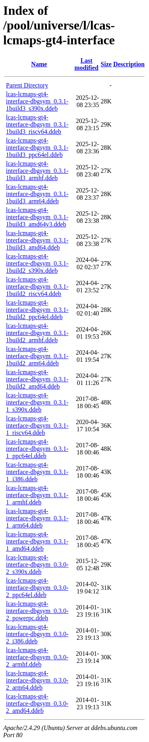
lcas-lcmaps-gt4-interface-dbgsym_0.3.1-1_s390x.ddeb (37, 402)
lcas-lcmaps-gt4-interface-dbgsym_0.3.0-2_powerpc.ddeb (37, 610)
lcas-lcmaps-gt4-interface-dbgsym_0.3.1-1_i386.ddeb (37, 471)
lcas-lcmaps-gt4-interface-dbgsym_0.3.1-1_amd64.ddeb (37, 541)
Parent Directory (27, 85)
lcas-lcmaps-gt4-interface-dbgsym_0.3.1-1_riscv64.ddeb (37, 425)
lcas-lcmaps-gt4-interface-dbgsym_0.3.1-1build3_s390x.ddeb (37, 101)
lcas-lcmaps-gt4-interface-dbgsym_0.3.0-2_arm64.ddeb (37, 680)
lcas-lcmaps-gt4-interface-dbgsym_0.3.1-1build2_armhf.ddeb (37, 332)
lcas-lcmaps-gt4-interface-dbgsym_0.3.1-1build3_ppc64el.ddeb (37, 147)
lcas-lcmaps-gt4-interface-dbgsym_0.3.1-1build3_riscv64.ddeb (37, 124)
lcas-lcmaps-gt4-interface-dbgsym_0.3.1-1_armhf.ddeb (37, 495)
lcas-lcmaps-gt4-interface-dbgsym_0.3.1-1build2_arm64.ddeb (37, 356)
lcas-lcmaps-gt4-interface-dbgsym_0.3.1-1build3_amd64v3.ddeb (37, 217)
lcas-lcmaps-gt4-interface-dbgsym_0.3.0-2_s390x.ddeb (37, 564)
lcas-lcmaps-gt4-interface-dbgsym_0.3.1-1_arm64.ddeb (37, 518)
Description (129, 64)
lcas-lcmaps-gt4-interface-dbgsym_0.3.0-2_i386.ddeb (37, 634)
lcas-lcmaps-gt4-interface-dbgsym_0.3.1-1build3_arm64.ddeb (37, 193)
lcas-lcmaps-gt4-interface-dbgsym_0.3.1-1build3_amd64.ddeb (37, 240)
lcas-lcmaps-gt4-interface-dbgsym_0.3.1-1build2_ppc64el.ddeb (37, 309)
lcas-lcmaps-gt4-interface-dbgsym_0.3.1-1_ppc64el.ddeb (37, 448)
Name (39, 64)
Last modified (86, 64)
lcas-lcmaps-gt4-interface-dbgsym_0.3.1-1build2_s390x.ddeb (37, 263)
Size (106, 64)
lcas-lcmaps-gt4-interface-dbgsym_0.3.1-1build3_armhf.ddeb (37, 170)
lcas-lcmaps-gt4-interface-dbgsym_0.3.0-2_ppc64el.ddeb (37, 587)
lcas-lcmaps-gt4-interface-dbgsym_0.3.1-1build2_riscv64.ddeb (37, 286)
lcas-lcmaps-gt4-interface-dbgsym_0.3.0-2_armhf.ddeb (37, 657)
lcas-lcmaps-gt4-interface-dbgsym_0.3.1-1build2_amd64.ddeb (37, 379)
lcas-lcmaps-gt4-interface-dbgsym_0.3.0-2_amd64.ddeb (37, 703)
